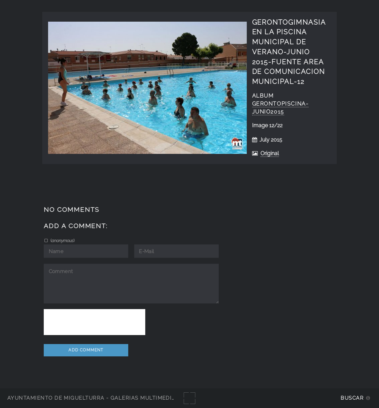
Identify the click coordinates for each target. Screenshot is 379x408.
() (61, 240)
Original (269, 153)
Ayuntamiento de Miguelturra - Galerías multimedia (91, 398)
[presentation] (94, 322)
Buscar (352, 398)
